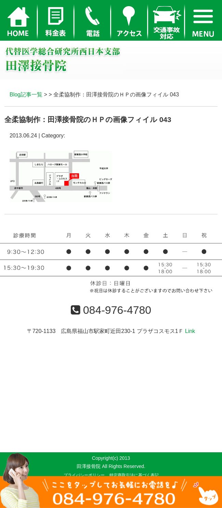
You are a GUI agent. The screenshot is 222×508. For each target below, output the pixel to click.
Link (190, 331)
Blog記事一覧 (26, 94)
